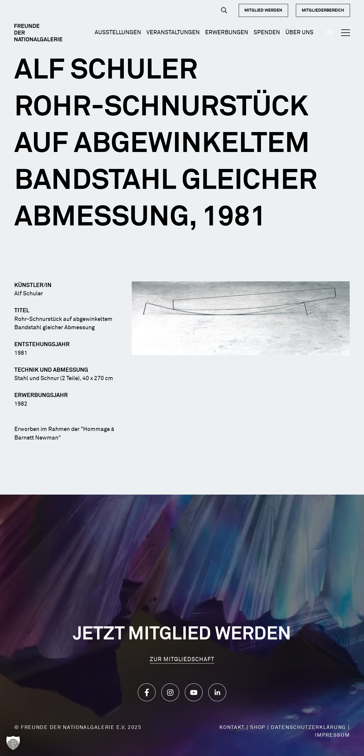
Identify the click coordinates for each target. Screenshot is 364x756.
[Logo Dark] (38, 33)
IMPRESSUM (332, 735)
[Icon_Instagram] (170, 692)
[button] (224, 10)
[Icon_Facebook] (147, 692)
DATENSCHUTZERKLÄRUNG (308, 727)
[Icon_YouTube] (194, 692)
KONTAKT (232, 727)
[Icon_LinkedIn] (217, 692)
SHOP (257, 727)
